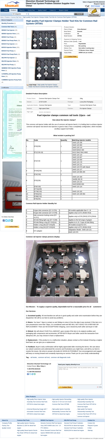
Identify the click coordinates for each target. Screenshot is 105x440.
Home (6, 10)
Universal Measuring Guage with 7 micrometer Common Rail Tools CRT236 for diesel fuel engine (37, 411)
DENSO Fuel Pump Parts (9, 40)
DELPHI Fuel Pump (8, 64)
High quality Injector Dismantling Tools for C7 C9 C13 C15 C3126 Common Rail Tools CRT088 (61, 402)
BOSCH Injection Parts (9, 47)
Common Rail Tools (16, 17)
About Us (21, 10)
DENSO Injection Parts (9, 33)
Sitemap (90, 430)
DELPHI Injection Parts (9, 61)
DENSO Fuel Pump (7, 37)
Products (13, 10)
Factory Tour (31, 10)
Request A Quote (99, 4)
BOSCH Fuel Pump (8, 51)
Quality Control (42, 10)
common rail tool (44, 357)
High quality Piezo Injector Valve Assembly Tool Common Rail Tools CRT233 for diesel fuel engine (37, 402)
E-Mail (89, 428)
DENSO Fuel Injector (8, 30)
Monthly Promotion (8, 23)
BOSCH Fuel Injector (8, 44)
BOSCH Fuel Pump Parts (9, 54)
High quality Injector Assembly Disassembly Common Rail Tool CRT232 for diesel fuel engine (61, 411)
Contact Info (91, 423)
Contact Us (53, 10)
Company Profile (7, 423)
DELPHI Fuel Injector (8, 58)
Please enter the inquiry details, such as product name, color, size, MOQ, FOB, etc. (79, 375)
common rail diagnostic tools (60, 357)
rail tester (33, 357)
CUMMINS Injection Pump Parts (12, 80)
